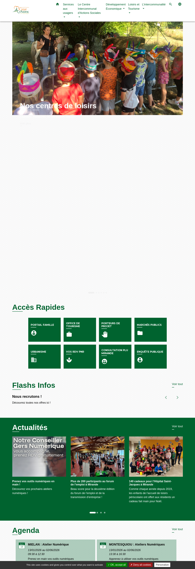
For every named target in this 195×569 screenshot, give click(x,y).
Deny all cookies (140, 564)
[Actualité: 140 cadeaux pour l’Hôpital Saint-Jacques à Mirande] (156, 471)
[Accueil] (31, 11)
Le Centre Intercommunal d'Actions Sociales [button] (89, 8)
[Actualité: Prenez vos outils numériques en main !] (39, 467)
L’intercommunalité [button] (153, 4)
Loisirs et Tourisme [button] (134, 6)
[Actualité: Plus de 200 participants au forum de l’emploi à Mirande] (97, 469)
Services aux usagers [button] (68, 8)
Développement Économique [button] (116, 6)
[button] (57, 4)
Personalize (162, 564)
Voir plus (25, 123)
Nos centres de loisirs (58, 106)
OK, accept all (117, 564)
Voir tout (177, 384)
